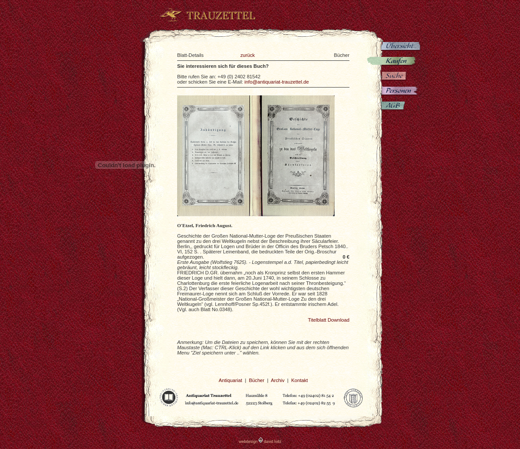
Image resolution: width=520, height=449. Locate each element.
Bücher (256, 380)
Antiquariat (230, 380)
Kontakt (299, 380)
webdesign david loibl (260, 441)
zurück (247, 55)
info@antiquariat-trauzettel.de (277, 81)
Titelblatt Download (328, 320)
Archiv (278, 380)
